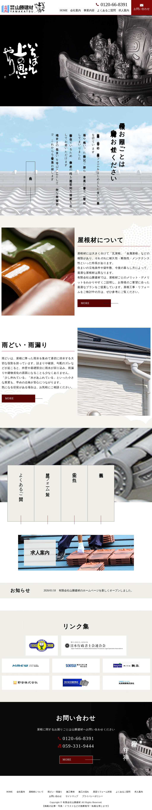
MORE (85, 303)
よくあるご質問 (106, 10)
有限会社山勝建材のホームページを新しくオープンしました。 (96, 590)
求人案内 (123, 10)
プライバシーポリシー (92, 796)
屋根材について (36, 792)
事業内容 (89, 10)
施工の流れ (74, 475)
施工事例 (101, 493)
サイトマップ (72, 796)
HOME (64, 10)
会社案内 (75, 10)
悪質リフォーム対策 (47, 479)
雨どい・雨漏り (55, 792)
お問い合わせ (55, 796)
